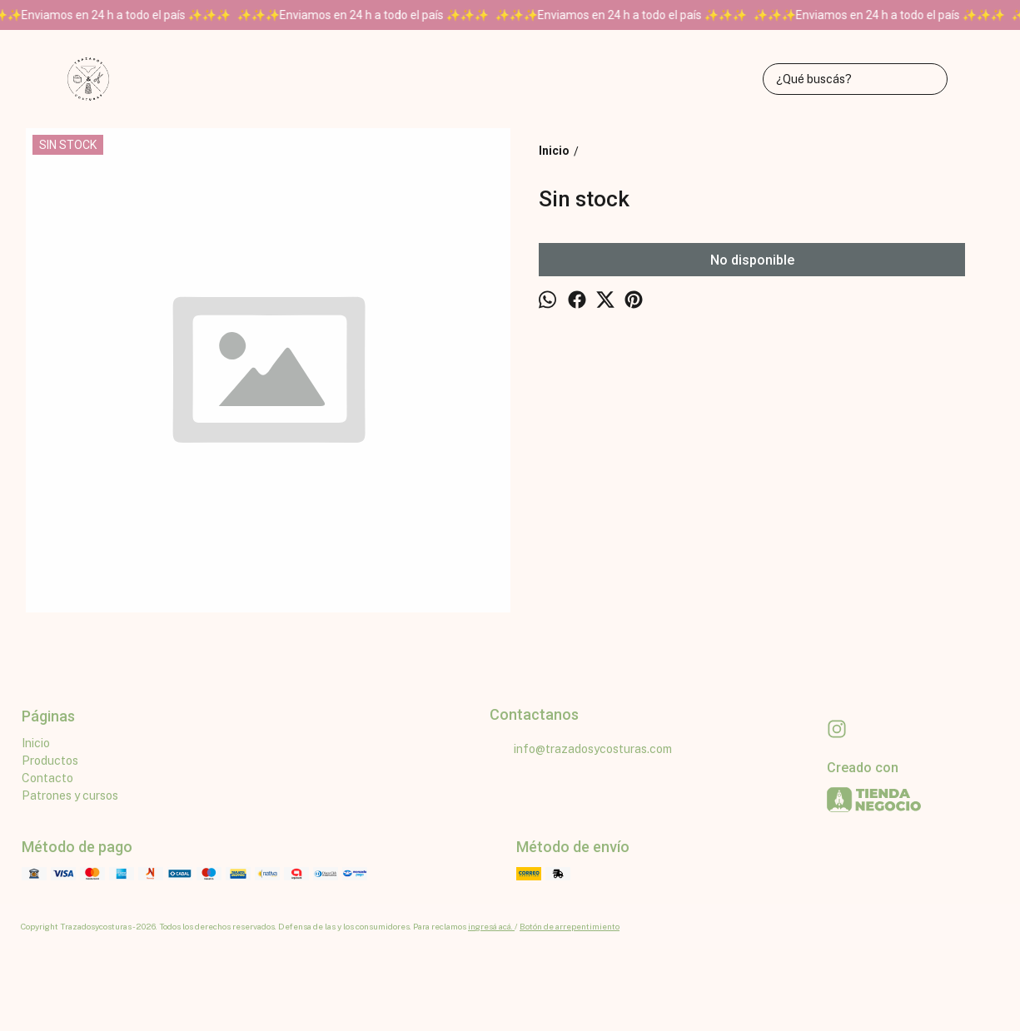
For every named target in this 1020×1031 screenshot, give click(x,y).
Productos (50, 760)
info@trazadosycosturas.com (581, 750)
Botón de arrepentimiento (569, 926)
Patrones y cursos (70, 795)
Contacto (47, 778)
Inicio (36, 743)
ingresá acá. (491, 926)
